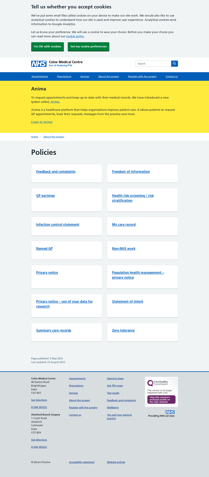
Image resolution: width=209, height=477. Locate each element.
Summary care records (53, 330)
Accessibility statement (81, 462)
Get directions (39, 400)
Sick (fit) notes (115, 385)
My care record (124, 224)
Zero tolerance (123, 330)
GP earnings (45, 195)
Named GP (44, 248)
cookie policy (75, 36)
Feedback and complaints (56, 171)
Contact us (172, 76)
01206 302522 (39, 407)
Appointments (39, 76)
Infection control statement (57, 224)
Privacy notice (47, 272)
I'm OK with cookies (47, 46)
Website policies (116, 462)
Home (34, 136)
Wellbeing (113, 407)
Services (84, 76)
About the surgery (108, 76)
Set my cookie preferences (88, 46)
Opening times (115, 378)
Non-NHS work (123, 248)
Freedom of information (131, 171)
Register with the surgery (142, 76)
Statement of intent (127, 301)
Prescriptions (64, 76)
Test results (113, 393)
